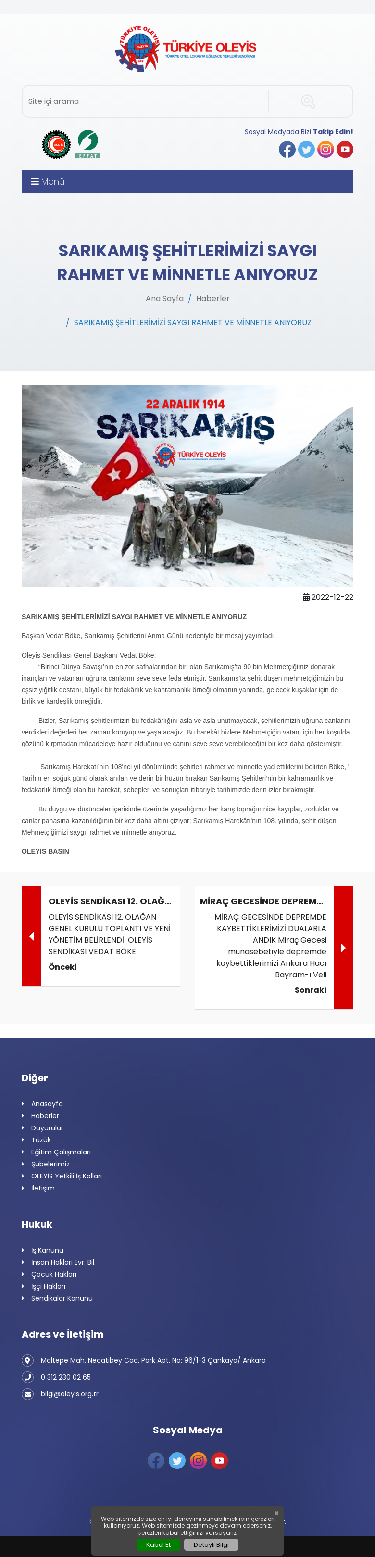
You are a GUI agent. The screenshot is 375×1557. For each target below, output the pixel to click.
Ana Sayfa (165, 298)
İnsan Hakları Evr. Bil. (59, 1262)
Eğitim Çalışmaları (56, 1152)
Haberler (213, 298)
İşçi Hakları (43, 1286)
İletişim (38, 1188)
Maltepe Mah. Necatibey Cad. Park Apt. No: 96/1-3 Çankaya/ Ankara (144, 1360)
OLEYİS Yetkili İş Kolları (62, 1176)
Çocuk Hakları (49, 1274)
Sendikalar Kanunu (57, 1298)
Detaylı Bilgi (211, 1544)
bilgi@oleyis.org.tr (60, 1394)
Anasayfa (42, 1104)
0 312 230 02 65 (56, 1377)
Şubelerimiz (46, 1164)
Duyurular (42, 1128)
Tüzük (36, 1140)
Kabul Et (158, 1544)
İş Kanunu (42, 1250)
